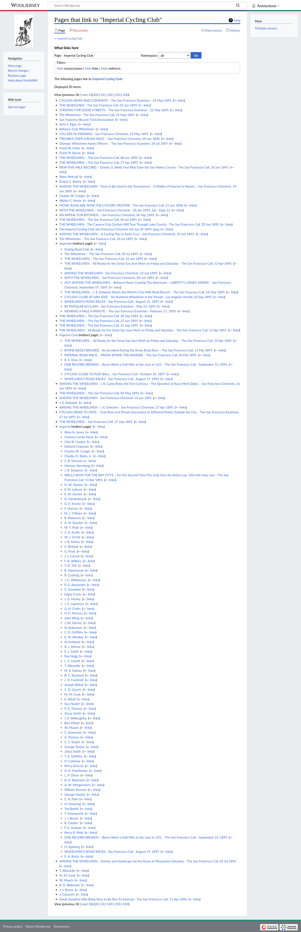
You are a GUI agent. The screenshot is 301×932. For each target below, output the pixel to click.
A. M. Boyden (73, 523)
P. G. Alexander (74, 585)
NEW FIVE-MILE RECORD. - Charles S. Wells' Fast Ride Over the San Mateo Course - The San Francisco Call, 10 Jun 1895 (143, 167)
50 (103, 95)
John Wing (71, 618)
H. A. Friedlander (76, 770)
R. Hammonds (74, 570)
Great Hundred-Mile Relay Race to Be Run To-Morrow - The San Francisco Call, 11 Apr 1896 (123, 899)
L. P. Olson (71, 775)
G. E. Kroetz (72, 504)
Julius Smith (72, 751)
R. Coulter (71, 823)
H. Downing (72, 804)
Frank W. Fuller (69, 148)
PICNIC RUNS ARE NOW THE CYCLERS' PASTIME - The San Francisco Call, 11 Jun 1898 (121, 205)
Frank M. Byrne (70, 153)
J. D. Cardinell (73, 680)
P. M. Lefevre (73, 489)
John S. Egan (68, 124)
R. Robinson (72, 518)
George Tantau (74, 747)
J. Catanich (66, 894)
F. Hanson (71, 508)
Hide (60, 68)
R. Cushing (71, 575)
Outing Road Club (76, 249)
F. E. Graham (73, 828)
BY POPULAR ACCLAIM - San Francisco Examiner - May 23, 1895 (110, 306)
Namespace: (149, 55)
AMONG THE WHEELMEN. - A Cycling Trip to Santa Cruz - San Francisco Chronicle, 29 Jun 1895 (126, 234)
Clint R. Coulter (74, 442)
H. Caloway (72, 761)
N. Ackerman (73, 627)
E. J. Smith (71, 651)
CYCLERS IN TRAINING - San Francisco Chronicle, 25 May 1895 (103, 134)
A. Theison (71, 737)
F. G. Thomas (73, 708)
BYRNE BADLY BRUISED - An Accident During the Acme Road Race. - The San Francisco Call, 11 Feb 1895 (138, 350)
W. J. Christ (72, 537)
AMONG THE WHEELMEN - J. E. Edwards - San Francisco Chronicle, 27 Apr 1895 (116, 407)
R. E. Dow (71, 360)
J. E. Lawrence (74, 604)
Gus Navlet (72, 704)
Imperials (65, 243)
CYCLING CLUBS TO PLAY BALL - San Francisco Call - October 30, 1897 (114, 374)
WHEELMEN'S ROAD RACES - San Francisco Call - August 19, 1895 (111, 301)
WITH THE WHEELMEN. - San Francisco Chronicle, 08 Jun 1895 (109, 278)
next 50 (87, 95)
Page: (58, 55)
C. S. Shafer (72, 742)
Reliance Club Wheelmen (76, 129)
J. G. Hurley (72, 599)
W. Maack (71, 727)
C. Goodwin (72, 589)
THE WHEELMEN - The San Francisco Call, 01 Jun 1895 (98, 105)
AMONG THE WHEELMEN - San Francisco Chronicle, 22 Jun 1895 (110, 273)
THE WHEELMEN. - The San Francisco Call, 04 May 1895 (99, 393)
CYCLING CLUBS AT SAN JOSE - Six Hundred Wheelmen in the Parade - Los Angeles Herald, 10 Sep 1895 (138, 297)
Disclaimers (62, 926)
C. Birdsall (71, 546)
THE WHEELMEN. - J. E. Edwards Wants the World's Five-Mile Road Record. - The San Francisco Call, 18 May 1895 (144, 292)
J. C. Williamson (75, 580)
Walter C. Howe (70, 200)
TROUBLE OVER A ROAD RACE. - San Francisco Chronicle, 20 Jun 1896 (109, 138)
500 (125, 95)
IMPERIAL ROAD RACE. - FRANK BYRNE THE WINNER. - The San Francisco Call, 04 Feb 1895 (130, 355)
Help (237, 20)
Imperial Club (68, 335)
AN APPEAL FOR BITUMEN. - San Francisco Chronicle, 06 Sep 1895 (106, 215)
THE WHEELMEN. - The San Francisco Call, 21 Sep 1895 (98, 325)
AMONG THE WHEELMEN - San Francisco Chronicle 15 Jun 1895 (105, 398)
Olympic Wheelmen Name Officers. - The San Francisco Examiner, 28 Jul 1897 (113, 143)
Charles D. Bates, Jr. (78, 456)
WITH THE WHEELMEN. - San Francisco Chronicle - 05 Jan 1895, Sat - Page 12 (114, 210)
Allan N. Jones (74, 432)
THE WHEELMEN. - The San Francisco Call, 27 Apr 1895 (98, 162)
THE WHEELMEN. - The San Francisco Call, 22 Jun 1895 (103, 258)
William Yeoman (75, 790)
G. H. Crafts (72, 608)
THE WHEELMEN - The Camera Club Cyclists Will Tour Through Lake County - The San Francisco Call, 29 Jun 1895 (139, 224)
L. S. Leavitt (72, 661)
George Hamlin (74, 794)
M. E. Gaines (73, 670)
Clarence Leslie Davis (79, 437)
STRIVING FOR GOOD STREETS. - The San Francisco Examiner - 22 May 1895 (114, 110)
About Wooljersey (38, 926)
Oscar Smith (72, 713)
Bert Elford (71, 723)
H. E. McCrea (73, 613)
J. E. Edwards (68, 403)
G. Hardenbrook (75, 499)
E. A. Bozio (71, 856)
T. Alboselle (72, 666)
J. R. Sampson (73, 470)
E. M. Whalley (74, 637)
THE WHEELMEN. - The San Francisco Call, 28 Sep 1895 (98, 316)
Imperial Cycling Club (69, 38)
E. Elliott (70, 699)
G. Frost (69, 551)
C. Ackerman (73, 732)
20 (96, 95)
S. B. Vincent (73, 461)
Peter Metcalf (68, 177)
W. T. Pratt (71, 527)
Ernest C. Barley (70, 181)
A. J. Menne (72, 647)
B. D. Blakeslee (74, 780)
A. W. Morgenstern (77, 785)
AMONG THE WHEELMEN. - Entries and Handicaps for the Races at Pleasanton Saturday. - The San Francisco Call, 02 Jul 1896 (147, 861)
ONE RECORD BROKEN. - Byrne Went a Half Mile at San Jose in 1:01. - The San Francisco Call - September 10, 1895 (145, 364)
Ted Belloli (71, 809)
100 (109, 95)
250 (117, 95)
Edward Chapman (76, 446)
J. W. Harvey (73, 623)
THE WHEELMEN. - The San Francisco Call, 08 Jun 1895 (98, 158)
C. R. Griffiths (73, 632)
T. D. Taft (70, 565)
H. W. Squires (73, 484)
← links (179, 100)
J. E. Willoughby (75, 718)
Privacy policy (12, 926)
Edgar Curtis (72, 594)
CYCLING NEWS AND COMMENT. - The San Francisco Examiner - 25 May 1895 (115, 100)
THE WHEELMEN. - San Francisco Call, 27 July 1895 (96, 422)
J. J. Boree (71, 818)
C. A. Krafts (72, 532)
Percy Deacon (74, 766)
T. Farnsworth (73, 813)
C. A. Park (71, 799)
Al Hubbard (72, 642)
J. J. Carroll (71, 556)
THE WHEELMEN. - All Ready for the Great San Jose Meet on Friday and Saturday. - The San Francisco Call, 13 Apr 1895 (148, 263)
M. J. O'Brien (73, 513)
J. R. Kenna (72, 542)
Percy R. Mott (73, 832)
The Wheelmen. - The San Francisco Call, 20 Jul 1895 (96, 239)
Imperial (64, 426)
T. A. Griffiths (73, 756)
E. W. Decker (73, 494)
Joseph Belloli (73, 685)
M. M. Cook (72, 694)
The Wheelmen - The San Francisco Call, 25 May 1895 (97, 115)
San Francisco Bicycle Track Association (86, 119)
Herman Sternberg (77, 465)
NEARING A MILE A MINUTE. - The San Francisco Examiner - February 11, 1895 (120, 311)
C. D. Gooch (72, 689)
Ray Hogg (71, 656)
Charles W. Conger (72, 196)
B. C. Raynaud (74, 675)
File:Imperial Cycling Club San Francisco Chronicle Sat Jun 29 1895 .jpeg (109, 229)
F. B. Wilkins (72, 561)
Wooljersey (25, 5)
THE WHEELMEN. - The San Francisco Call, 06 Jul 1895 (98, 219)
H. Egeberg (72, 847)
